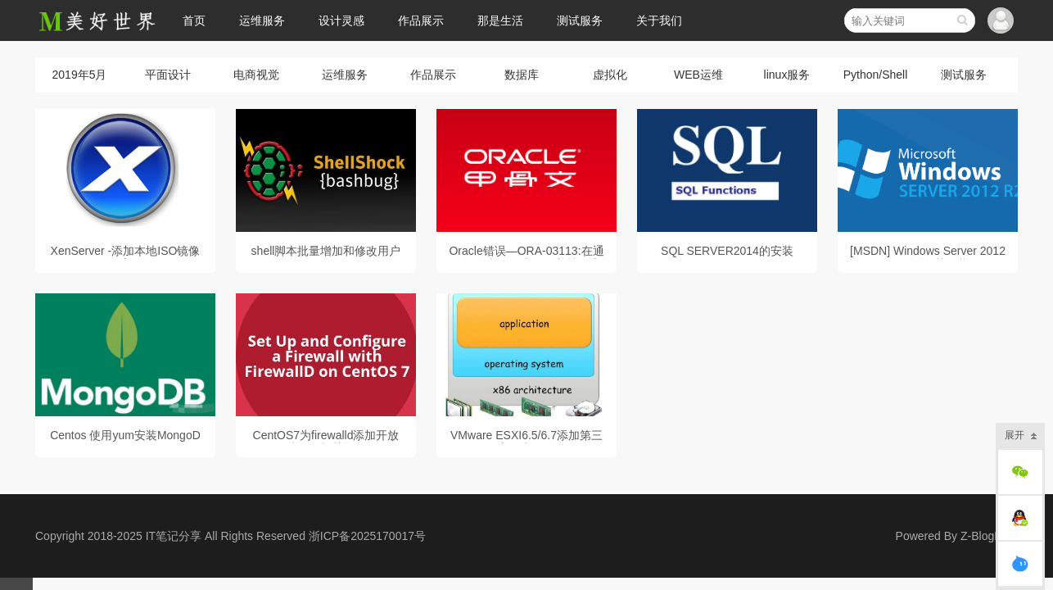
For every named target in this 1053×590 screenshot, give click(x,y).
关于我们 (659, 20)
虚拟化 (610, 74)
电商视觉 (256, 74)
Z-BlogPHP (989, 535)
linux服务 (787, 74)
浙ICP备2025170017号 (367, 535)
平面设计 (168, 74)
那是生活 (500, 20)
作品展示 (421, 20)
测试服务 (580, 20)
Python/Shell (875, 74)
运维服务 (262, 20)
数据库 (521, 74)
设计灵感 (341, 20)
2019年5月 (79, 74)
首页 (194, 20)
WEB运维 (698, 74)
